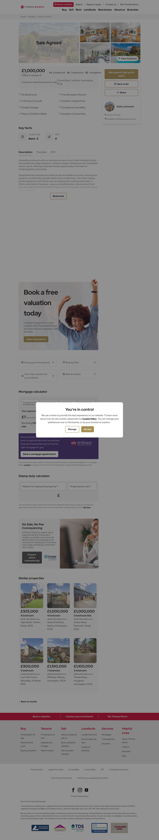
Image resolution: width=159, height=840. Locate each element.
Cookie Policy (89, 418)
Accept (87, 429)
